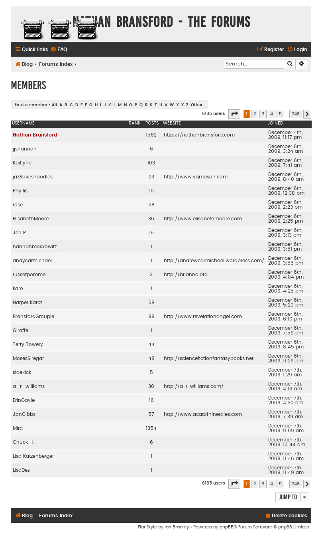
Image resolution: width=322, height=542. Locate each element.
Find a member (31, 105)
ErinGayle (24, 400)
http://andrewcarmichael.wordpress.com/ (214, 260)
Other (196, 105)
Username (23, 123)
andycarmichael (32, 260)
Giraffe (20, 330)
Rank (135, 123)
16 (151, 400)
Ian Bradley (177, 527)
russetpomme (29, 274)
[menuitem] (58, 49)
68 (151, 302)
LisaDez (21, 470)
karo (18, 288)
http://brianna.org (186, 274)
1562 (151, 135)
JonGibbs (24, 414)
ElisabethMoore (31, 218)
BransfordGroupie (33, 316)
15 (151, 232)
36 (151, 218)
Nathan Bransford (35, 135)
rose (18, 204)
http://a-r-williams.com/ (194, 386)
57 (151, 414)
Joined (275, 123)
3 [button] (263, 114)
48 (151, 358)
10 (151, 190)
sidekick (22, 372)
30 (151, 386)
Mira (18, 428)
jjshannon (25, 148)
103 (151, 162)
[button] (234, 114)
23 (151, 176)
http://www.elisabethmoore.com (203, 218)
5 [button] (280, 114)
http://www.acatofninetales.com (203, 414)
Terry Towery (28, 344)
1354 (151, 428)
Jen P (19, 232)
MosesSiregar (28, 358)
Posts (152, 123)
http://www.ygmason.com (196, 176)
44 (151, 344)
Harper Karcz (27, 302)
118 (151, 204)
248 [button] (296, 114)
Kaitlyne (22, 162)
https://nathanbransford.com (199, 135)
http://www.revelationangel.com (203, 316)
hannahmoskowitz (35, 246)
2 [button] (254, 114)
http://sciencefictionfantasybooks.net (208, 358)
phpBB (227, 527)
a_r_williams (29, 386)
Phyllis (20, 190)
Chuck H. (23, 442)
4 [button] (271, 114)
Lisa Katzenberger (33, 456)
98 (151, 316)
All (54, 105)
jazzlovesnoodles (33, 176)
